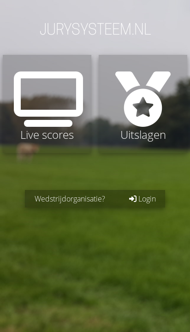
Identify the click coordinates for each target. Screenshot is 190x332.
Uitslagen (143, 106)
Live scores (47, 106)
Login (142, 199)
